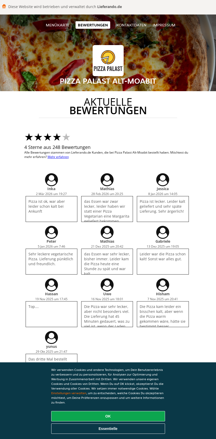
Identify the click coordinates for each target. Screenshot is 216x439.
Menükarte (57, 25)
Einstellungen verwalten (68, 393)
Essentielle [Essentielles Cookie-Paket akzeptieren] (108, 429)
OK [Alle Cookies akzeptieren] (108, 416)
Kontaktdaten (131, 25)
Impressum (164, 25)
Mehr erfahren (58, 157)
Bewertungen (93, 25)
